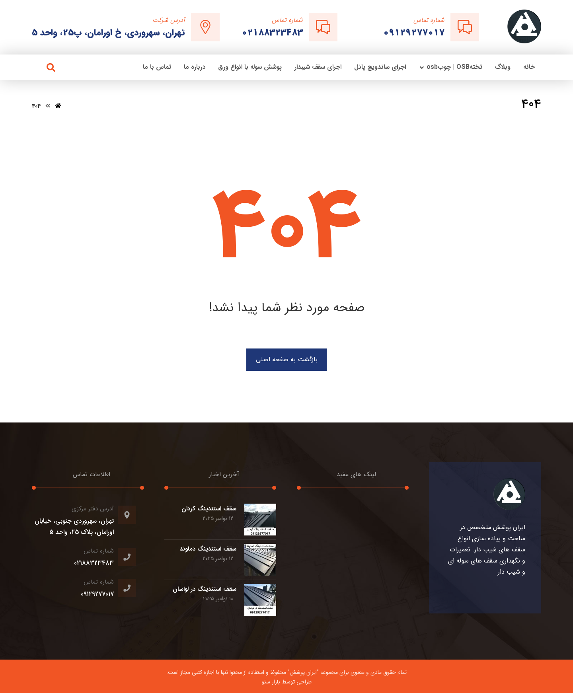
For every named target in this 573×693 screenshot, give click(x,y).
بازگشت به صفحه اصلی (287, 359)
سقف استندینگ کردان (208, 509)
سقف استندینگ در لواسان (204, 589)
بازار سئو (271, 681)
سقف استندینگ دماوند (208, 549)
